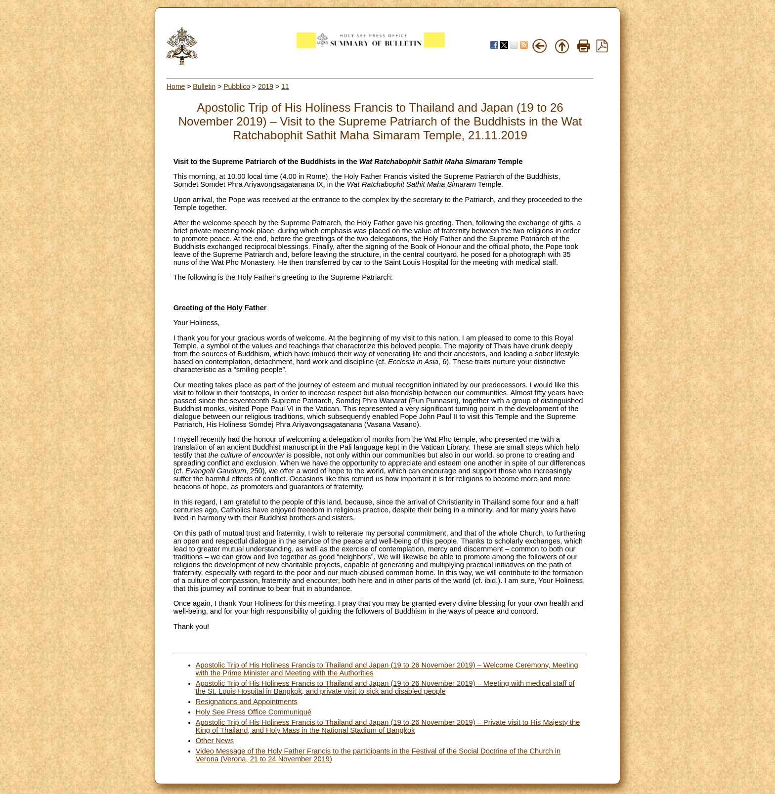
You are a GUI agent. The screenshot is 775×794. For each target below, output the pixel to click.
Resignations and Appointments (247, 702)
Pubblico (236, 86)
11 (285, 86)
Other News (215, 741)
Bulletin (204, 86)
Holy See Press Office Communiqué (253, 712)
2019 (265, 86)
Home (176, 86)
